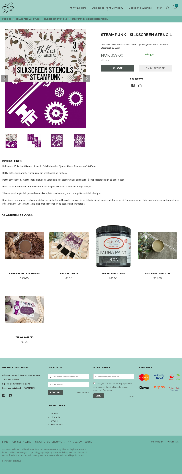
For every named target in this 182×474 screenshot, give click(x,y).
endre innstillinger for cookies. (72, 455)
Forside (54, 413)
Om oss (54, 421)
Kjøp (117, 68)
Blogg (88, 442)
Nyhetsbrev (75, 442)
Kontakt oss (57, 424)
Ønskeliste (155, 68)
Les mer (131, 396)
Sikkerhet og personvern (50, 442)
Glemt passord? (83, 392)
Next (86, 78)
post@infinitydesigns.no (20, 383)
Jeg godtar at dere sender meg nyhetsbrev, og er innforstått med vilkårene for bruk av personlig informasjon (112, 387)
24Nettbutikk (18, 461)
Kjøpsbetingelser (22, 442)
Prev (4, 78)
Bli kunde (55, 417)
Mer (159, 7)
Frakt (5, 442)
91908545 (15, 379)
